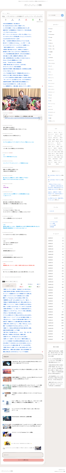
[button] (39, 20)
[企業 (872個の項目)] (62, 138)
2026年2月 (55, 243)
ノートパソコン (52, 103)
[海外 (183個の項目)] (55, 157)
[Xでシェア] (5, 20)
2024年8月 (55, 293)
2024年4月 (55, 304)
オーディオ (52, 60)
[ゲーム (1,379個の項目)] (57, 134)
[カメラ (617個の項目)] (62, 139)
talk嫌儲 (51, 51)
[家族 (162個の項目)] (56, 162)
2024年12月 (55, 282)
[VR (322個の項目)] (62, 146)
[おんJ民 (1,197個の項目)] (50, 138)
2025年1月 (55, 279)
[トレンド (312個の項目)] (50, 148)
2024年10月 (55, 287)
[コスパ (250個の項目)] (57, 150)
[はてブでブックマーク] (19, 20)
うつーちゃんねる (54, 221)
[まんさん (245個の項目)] (61, 150)
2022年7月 (55, 336)
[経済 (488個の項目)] (62, 141)
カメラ (51, 66)
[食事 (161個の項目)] (51, 164)
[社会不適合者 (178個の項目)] (56, 159)
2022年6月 (55, 339)
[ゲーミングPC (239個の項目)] (51, 152)
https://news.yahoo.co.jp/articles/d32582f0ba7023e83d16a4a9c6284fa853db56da (22, 118)
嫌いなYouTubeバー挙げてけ (54, 175)
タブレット (52, 86)
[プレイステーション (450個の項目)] (52, 145)
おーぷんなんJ (52, 63)
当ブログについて (62, 469)
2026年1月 (55, 246)
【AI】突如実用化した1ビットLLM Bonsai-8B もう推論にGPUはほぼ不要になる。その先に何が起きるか (55, 378)
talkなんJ (51, 43)
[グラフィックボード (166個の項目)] (59, 160)
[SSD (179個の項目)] (62, 157)
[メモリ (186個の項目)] (62, 155)
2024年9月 (55, 290)
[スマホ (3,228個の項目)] (56, 132)
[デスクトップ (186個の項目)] (51, 157)
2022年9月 (55, 331)
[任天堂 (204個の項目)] (50, 155)
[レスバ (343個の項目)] (54, 146)
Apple (51, 31)
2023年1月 (55, 320)
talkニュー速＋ (52, 48)
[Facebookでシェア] (12, 20)
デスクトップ (52, 92)
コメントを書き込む (23, 460)
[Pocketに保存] (26, 20)
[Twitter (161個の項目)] (60, 164)
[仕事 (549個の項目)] (50, 141)
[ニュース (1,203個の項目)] (51, 136)
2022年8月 (55, 334)
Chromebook (52, 34)
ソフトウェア (52, 83)
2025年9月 (55, 257)
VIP (50, 54)
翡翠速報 (52, 226)
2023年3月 (55, 315)
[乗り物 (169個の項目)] (51, 160)
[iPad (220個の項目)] (57, 153)
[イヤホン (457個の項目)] (60, 143)
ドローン (15, 281)
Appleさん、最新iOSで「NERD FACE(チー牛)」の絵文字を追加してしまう (55, 194)
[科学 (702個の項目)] (57, 139)
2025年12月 (55, 249)
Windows (51, 57)
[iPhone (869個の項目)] (50, 139)
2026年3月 (55, 241)
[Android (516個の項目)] (58, 141)
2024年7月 (55, 295)
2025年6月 (55, 265)
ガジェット (8, 281)
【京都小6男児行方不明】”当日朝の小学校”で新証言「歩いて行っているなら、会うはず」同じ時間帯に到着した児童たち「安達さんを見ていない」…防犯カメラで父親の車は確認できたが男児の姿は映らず (55, 369)
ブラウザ (51, 109)
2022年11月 (55, 325)
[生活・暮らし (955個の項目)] (56, 138)
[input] (55, 15)
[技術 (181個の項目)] (58, 157)
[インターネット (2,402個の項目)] (51, 134)
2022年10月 (55, 328)
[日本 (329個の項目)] (58, 146)
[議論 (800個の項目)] (54, 139)
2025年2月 (55, 276)
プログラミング (52, 112)
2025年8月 (55, 260)
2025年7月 (55, 263)
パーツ (51, 106)
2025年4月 (55, 271)
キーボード (52, 69)
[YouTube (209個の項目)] (61, 153)
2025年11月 (55, 252)
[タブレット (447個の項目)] (60, 145)
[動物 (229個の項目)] (62, 152)
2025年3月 (55, 273)
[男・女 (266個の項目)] (50, 150)
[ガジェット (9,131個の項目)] (51, 132)
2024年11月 (55, 284)
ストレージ (52, 77)
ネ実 (50, 100)
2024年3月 (55, 306)
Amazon (51, 28)
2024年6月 (55, 298)
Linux (51, 40)
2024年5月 (55, 301)
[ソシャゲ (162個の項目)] (61, 162)
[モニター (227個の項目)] (53, 153)
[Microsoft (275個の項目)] (61, 148)
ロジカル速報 (53, 225)
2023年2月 (55, 317)
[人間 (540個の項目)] (53, 141)
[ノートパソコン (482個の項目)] (52, 143)
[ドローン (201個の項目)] (54, 155)
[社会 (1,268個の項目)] (62, 134)
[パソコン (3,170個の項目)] (61, 132)
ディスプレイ (52, 89)
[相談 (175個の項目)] (61, 159)
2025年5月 (55, 268)
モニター (51, 115)
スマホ (51, 80)
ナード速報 (52, 223)
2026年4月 (55, 238)
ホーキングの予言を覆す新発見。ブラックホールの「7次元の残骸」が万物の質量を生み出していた (55, 360)
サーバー (51, 74)
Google (51, 37)
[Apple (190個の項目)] (58, 155)
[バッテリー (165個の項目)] (51, 162)
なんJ (51, 97)
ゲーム (12, 281)
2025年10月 (55, 254)
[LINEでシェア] (33, 20)
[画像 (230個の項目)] (58, 152)
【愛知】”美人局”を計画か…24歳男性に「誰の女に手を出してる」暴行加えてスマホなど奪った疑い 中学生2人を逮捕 (55, 354)
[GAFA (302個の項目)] (56, 148)
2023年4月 (55, 312)
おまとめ (52, 211)
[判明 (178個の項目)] (50, 159)
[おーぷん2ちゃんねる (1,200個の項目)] (59, 136)
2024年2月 (55, 309)
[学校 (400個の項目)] (50, 146)
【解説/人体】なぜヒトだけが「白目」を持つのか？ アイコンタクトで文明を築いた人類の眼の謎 (55, 384)
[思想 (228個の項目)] (49, 153)
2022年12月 (55, 323)
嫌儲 (4, 281)
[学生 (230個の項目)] (55, 152)
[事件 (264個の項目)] (53, 150)
